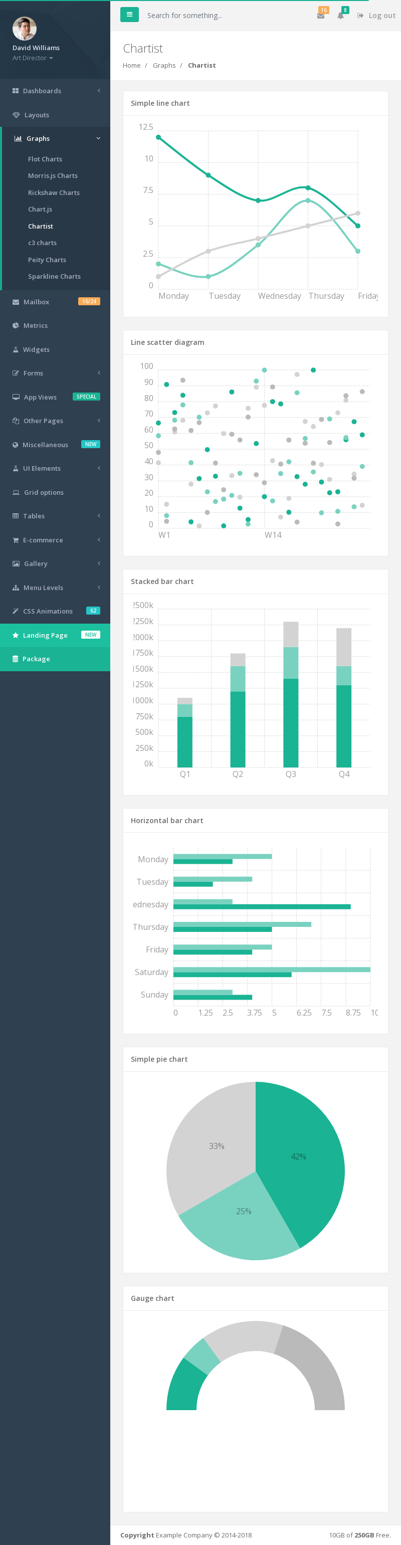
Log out (376, 15)
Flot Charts (45, 158)
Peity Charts (47, 259)
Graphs (164, 65)
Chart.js (40, 209)
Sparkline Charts (54, 276)
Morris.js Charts (53, 175)
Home (132, 65)
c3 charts (42, 242)
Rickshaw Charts (54, 192)
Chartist (40, 226)
